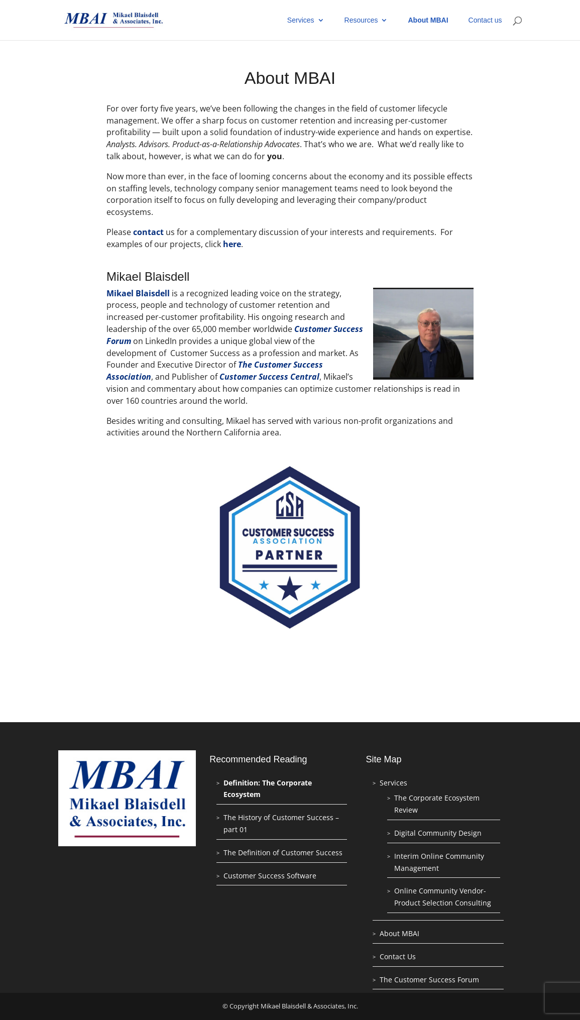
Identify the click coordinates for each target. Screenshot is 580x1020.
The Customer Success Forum (429, 979)
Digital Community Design (438, 833)
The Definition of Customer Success (282, 852)
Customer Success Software (269, 875)
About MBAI (428, 20)
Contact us (485, 20)
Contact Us (398, 956)
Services (300, 20)
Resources (361, 20)
